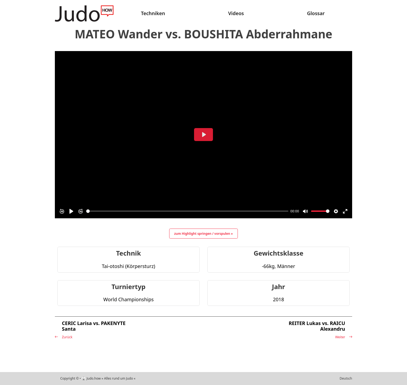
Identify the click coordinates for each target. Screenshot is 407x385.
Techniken (153, 13)
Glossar (316, 13)
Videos (236, 13)
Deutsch (346, 378)
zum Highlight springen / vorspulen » (203, 233)
